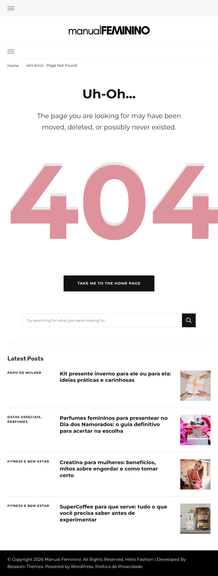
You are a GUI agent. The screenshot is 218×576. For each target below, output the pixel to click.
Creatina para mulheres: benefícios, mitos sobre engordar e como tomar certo (109, 468)
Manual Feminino (63, 559)
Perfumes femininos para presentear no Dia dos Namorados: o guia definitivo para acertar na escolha (114, 424)
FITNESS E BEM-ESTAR (28, 461)
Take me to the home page (108, 283)
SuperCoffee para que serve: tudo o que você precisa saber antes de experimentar (113, 513)
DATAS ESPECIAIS (23, 417)
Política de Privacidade (118, 566)
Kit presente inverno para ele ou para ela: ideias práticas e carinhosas (115, 377)
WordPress (82, 566)
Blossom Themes (25, 566)
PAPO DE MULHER (24, 373)
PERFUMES (17, 422)
